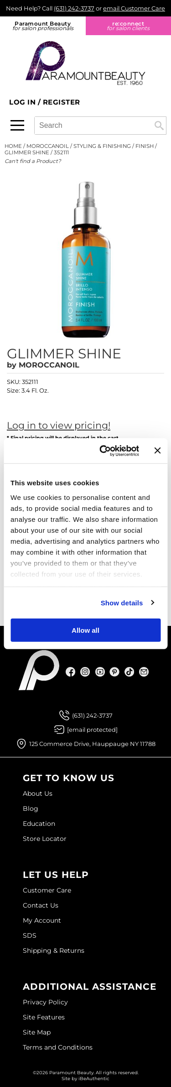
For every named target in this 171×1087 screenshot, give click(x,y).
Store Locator (45, 839)
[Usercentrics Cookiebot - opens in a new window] (103, 451)
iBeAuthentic (93, 1079)
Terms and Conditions (58, 1047)
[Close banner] (157, 450)
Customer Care (47, 890)
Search (159, 125)
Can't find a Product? (33, 161)
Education (39, 823)
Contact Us (40, 905)
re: (128, 26)
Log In (23, 102)
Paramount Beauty (43, 26)
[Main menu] (17, 125)
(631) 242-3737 (74, 8)
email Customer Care (134, 8)
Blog (30, 808)
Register (61, 102)
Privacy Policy (45, 1002)
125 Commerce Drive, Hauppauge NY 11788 (92, 743)
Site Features (44, 1017)
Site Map (37, 1032)
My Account (42, 920)
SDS (29, 935)
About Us (37, 793)
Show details (122, 602)
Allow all (85, 630)
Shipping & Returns (53, 950)
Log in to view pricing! (58, 425)
